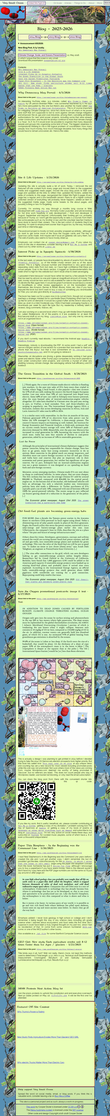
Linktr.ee (50, 247)
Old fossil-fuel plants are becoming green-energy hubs (57, 580)
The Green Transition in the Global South (40, 76)
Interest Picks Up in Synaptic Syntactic (40, 74)
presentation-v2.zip (54, 60)
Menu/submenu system (41, 1110)
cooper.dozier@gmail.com (61, 242)
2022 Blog (75, 37)
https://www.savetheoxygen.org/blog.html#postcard (57, 599)
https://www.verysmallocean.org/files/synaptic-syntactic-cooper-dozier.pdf (53, 333)
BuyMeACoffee (59, 292)
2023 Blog (54, 37)
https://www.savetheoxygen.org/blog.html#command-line (59, 853)
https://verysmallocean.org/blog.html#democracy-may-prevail (62, 97)
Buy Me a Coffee (78, 244)
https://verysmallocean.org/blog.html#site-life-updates (60, 182)
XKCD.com (87, 927)
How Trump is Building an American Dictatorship (55, 107)
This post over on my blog (57, 763)
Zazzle (42, 828)
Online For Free (61, 866)
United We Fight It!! (36, 3)
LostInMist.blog (58, 316)
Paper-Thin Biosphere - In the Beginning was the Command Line (51, 81)
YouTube (35, 835)
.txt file (41, 934)
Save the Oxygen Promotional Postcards (39, 79)
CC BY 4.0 (76, 1106)
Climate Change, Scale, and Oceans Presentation (42, 55)
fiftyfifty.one (59, 996)
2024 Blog (35, 37)
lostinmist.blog (34, 833)
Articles (67, 3)
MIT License (77, 1110)
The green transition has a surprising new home (57, 501)
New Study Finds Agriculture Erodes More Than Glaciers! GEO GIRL (48, 1037)
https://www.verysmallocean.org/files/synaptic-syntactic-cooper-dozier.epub (53, 324)
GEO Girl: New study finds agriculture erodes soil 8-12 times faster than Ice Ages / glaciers (55, 84)
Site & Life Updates (29, 72)
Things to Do (80, 3)
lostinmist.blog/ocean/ (30, 781)
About (91, 3)
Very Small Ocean (12, 2)
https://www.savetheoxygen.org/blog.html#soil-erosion (59, 949)
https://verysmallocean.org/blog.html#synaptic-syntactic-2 (61, 256)
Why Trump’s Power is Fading (30, 1012)
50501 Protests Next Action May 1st (37, 88)
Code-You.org (42, 211)
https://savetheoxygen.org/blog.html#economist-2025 (58, 378)
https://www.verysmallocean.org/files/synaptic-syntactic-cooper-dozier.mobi (53, 328)
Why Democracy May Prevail (32, 50)
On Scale (58, 3)
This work (30, 1107)
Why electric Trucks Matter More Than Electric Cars (40, 1062)
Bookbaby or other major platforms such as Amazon (45, 830)
